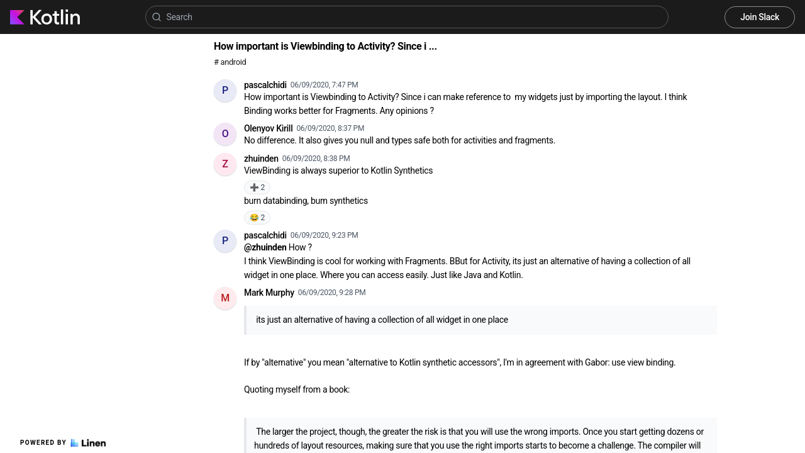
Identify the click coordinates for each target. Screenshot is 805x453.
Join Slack (759, 17)
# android (230, 62)
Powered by (63, 443)
